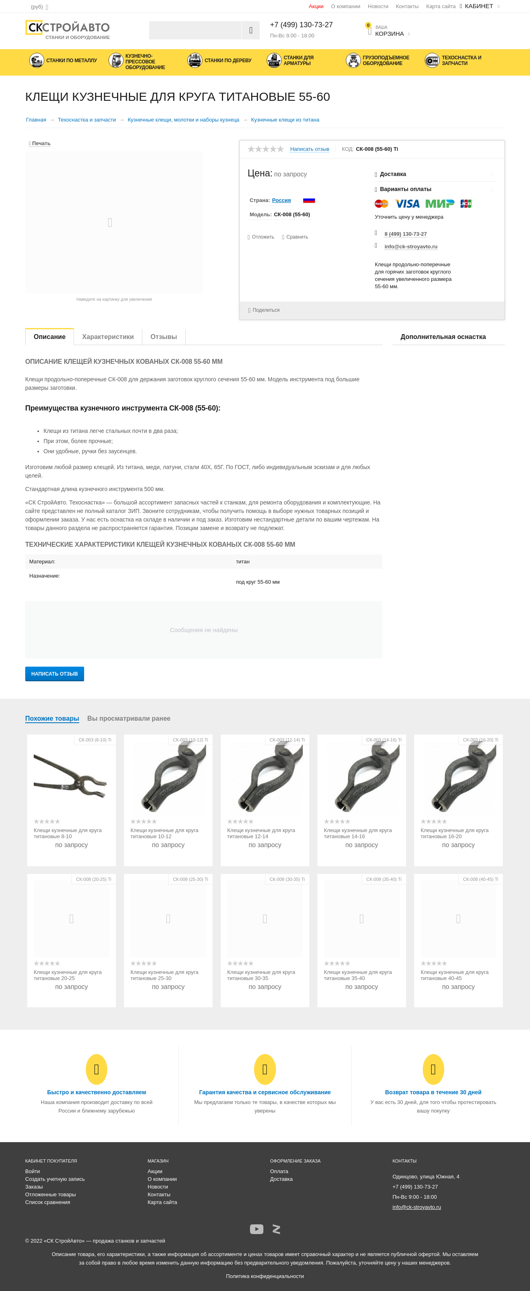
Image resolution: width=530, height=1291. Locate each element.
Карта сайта (441, 6)
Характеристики (108, 336)
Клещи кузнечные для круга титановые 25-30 (164, 975)
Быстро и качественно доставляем (96, 1092)
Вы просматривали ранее (129, 718)
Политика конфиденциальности (265, 1276)
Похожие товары (52, 718)
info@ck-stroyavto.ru (410, 246)
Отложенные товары (50, 1194)
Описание (49, 336)
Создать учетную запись (55, 1179)
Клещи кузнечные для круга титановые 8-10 (68, 833)
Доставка (281, 1179)
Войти (32, 1171)
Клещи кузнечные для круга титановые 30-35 (261, 975)
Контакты (407, 6)
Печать (39, 143)
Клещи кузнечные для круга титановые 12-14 (261, 833)
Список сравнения (47, 1202)
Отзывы (163, 336)
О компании (346, 6)
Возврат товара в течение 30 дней (433, 1092)
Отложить (263, 237)
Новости (378, 6)
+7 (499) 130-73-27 (301, 25)
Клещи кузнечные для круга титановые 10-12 (164, 833)
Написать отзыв (309, 149)
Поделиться (263, 309)
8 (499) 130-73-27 (405, 234)
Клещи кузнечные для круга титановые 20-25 (68, 975)
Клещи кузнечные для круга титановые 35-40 (358, 975)
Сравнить (297, 237)
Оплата (279, 1171)
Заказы (34, 1187)
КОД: (348, 149)
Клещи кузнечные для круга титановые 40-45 (455, 975)
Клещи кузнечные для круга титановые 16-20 (455, 833)
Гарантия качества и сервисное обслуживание (265, 1092)
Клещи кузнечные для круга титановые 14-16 (358, 833)
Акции (316, 6)
